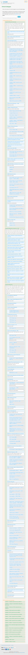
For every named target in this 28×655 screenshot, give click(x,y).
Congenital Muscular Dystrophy (10, 21)
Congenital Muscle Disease (7, 20)
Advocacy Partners (22, 652)
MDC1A (11, 171)
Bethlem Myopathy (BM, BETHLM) (15, 110)
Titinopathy (9, 550)
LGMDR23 (11, 169)
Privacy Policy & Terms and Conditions (5, 645)
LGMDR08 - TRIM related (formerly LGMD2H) (12, 610)
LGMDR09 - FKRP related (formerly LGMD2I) (12, 612)
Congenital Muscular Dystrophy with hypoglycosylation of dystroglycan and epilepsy (16, 62)
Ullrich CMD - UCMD (13, 123)
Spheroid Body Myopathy (11, 546)
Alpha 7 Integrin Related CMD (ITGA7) (13, 36)
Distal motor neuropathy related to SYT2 (14, 245)
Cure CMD (16, 652)
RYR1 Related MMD (13, 439)
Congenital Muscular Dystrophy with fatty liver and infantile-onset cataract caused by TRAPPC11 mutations (16, 54)
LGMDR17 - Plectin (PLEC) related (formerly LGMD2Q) (14, 628)
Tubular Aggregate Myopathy (12, 585)
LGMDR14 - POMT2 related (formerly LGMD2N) (13, 620)
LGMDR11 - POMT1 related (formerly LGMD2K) (13, 616)
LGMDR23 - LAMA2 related (9, 639)
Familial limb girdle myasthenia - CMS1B (14, 254)
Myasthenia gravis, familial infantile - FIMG (14, 266)
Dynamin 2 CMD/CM (13, 342)
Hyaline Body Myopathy (11, 406)
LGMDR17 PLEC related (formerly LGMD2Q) (14, 261)
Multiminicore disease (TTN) (14, 571)
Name (4, 15)
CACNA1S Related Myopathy (12, 307)
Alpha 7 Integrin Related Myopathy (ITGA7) (14, 299)
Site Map (12, 645)
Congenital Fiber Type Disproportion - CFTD (14, 361)
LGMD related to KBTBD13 (14, 512)
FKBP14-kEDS (12, 404)
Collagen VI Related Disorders (12, 107)
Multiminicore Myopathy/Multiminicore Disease (15, 433)
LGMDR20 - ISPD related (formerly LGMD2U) (12, 634)
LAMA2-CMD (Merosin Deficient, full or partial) (15, 163)
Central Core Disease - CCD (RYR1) (15, 528)
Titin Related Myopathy (14, 583)
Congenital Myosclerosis (14, 112)
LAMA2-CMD (12, 167)
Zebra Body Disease (10, 595)
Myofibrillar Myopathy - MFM (12, 452)
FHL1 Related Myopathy (11, 393)
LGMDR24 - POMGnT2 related (10, 641)
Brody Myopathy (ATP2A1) (11, 303)
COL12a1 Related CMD (13, 129)
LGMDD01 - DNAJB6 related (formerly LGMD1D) (13, 601)
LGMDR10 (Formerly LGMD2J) (15, 569)
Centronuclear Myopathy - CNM (12, 330)
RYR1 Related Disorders (11, 524)
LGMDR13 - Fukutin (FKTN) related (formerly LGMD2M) (14, 618)
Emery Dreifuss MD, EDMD (11, 148)
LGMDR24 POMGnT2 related (14, 95)
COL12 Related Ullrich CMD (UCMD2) (16, 135)
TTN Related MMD (13, 443)
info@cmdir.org (18, 14)
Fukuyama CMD (12, 70)
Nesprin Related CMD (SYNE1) (12, 196)
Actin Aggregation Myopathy (12, 295)
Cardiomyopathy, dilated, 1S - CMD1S (16, 470)
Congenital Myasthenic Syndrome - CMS (12, 228)
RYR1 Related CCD (13, 328)
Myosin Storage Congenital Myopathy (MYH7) (15, 467)
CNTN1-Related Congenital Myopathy (13, 354)
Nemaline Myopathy (10, 481)
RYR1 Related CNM (13, 350)
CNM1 (13, 344)
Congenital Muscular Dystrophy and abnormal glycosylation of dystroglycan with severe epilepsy (16, 50)
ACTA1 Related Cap (13, 317)
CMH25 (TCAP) (12, 223)
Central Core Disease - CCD (12, 324)
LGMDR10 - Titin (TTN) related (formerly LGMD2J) (13, 614)
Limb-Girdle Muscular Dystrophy (8, 600)
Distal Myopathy (10, 379)
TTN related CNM (12, 352)
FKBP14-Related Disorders (11, 397)
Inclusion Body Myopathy (11, 410)
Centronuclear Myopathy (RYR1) (15, 530)
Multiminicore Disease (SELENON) (15, 211)
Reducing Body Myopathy (11, 520)
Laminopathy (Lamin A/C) (14, 187)
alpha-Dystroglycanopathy (11, 40)
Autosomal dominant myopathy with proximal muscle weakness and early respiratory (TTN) (16, 555)
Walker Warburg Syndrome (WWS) (15, 100)
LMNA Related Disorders (11, 174)
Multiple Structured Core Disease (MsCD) (14, 445)
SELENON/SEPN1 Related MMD (15, 441)
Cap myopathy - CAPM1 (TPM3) (15, 494)
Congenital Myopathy (8, 284)
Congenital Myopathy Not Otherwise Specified (15, 367)
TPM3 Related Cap (13, 322)
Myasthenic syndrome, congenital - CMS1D (14, 268)
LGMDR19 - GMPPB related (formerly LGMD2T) (13, 632)
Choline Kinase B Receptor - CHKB (13, 103)
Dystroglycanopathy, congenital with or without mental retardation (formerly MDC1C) (16, 67)
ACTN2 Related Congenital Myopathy (16, 449)
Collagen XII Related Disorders (12, 126)
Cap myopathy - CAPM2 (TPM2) (15, 496)
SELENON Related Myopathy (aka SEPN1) (17, 217)
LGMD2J (11, 567)
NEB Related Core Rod (13, 372)
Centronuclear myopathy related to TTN (16, 561)
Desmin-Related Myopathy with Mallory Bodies (15, 375)
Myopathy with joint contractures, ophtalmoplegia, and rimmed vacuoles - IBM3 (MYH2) (16, 430)
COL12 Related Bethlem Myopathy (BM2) (16, 131)
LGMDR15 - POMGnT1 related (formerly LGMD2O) (13, 622)
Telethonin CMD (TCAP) (11, 219)
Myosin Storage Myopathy (14, 479)
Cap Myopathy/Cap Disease (12, 314)
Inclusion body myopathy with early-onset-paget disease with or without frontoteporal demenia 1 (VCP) (16, 418)
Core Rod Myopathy (10, 369)
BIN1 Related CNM (13, 335)
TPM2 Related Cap (13, 320)
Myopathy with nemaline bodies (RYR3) (16, 514)
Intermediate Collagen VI (14, 114)
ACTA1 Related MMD (13, 437)
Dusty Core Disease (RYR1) (14, 535)
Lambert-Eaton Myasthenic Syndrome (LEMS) (15, 259)
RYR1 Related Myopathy (14, 544)
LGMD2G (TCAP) (12, 225)
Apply (19, 16)
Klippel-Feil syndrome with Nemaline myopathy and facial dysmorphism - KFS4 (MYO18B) (17, 506)
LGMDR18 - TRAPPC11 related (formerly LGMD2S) (13, 630)
